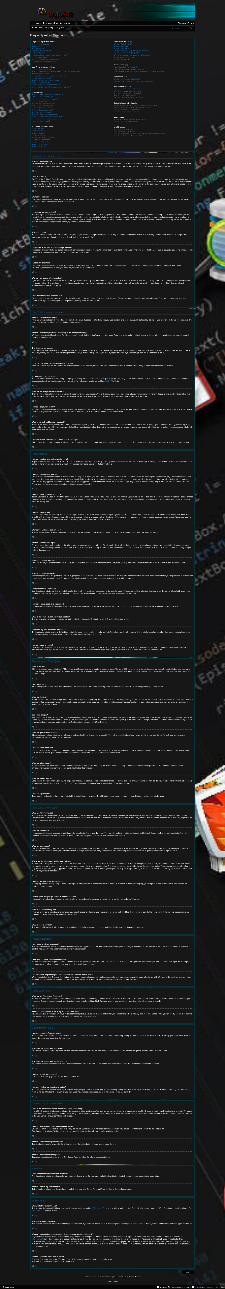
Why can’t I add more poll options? (44, 103)
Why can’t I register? (39, 48)
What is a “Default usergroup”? (125, 57)
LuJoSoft (136, 1277)
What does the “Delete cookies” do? (44, 62)
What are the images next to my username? (47, 80)
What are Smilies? (38, 133)
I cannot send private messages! (125, 67)
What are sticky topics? (40, 142)
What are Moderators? (122, 46)
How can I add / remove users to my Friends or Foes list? (134, 81)
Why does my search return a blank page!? (129, 93)
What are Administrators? (123, 44)
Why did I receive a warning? (42, 112)
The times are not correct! (41, 73)
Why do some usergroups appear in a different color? (132, 55)
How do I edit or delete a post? (42, 97)
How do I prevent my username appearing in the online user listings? (56, 71)
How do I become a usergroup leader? (127, 53)
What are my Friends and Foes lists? (127, 79)
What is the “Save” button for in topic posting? (48, 116)
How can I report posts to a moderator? (45, 114)
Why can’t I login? (38, 53)
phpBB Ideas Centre (135, 1224)
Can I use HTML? (38, 131)
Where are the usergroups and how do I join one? (131, 50)
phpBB (106, 381)
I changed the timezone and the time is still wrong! (49, 76)
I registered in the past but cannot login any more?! (50, 55)
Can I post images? (39, 135)
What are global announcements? (44, 137)
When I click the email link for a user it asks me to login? (51, 87)
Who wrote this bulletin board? (124, 129)
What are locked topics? (40, 144)
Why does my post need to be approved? (46, 119)
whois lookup (37, 1239)
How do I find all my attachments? (126, 122)
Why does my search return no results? (127, 91)
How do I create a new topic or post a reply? (47, 94)
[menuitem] (47, 23)
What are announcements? (41, 140)
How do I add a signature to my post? (45, 99)
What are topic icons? (39, 146)
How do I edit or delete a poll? (42, 105)
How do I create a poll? (40, 101)
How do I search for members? (125, 95)
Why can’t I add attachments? (42, 110)
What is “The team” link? (122, 59)
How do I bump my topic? (41, 121)
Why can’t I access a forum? (42, 108)
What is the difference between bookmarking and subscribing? (136, 105)
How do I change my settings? (42, 69)
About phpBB (37, 1211)
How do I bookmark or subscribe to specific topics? (132, 107)
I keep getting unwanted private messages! (129, 69)
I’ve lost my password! (39, 57)
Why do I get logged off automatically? (45, 59)
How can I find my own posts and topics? (128, 97)
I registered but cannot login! (42, 50)
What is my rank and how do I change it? (46, 85)
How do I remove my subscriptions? (126, 112)
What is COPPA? (38, 46)
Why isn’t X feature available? (124, 131)
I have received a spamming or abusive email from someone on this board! (140, 71)
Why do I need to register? (41, 44)
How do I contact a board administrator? (128, 136)
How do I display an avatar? (42, 82)
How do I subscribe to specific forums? (127, 110)
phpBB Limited (95, 1208)
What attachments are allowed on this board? (130, 119)
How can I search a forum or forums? (127, 89)
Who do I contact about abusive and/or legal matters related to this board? (140, 134)
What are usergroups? (122, 48)
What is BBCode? (38, 129)
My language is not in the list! (42, 78)
